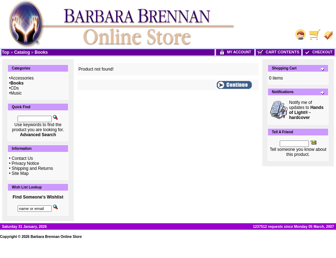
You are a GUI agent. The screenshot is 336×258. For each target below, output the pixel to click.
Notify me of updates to (306, 110)
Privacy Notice (25, 163)
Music (15, 93)
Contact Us (22, 158)
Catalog (22, 52)
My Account (235, 52)
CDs (14, 88)
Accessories (22, 78)
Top (5, 52)
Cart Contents (278, 52)
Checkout (318, 52)
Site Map (20, 173)
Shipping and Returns (32, 168)
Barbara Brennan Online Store (56, 237)
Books (41, 52)
